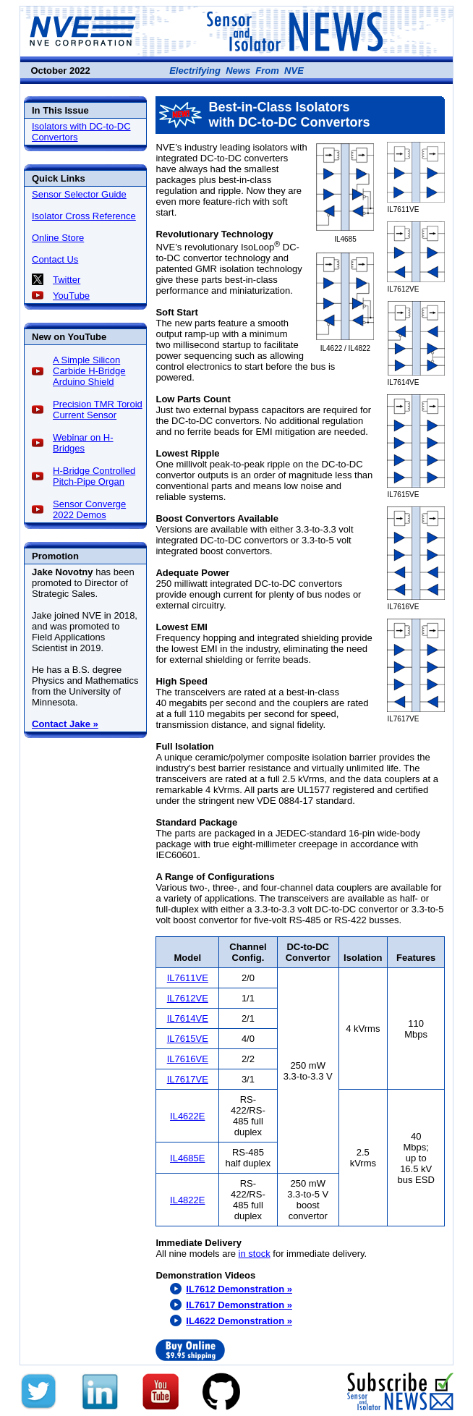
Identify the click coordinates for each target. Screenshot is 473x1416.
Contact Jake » (65, 723)
